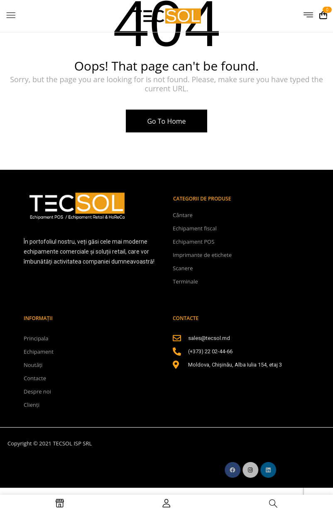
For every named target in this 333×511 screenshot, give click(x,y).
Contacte (35, 378)
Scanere (183, 268)
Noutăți (33, 365)
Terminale (185, 281)
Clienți (31, 404)
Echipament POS (193, 241)
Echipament (39, 351)
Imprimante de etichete (202, 255)
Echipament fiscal (195, 228)
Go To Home (166, 121)
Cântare (183, 215)
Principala (36, 338)
